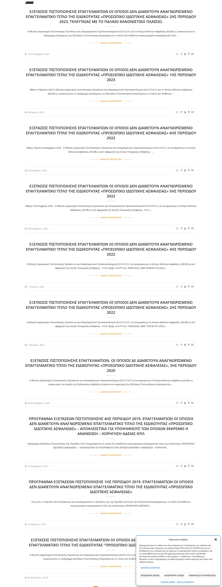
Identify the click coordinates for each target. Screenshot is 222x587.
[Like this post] (177, 53)
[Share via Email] (192, 53)
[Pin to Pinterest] (189, 53)
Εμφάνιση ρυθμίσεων (202, 575)
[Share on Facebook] (181, 53)
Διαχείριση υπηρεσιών (150, 567)
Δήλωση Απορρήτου (185, 582)
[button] (215, 539)
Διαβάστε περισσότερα (111, 43)
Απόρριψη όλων (174, 575)
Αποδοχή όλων (150, 575)
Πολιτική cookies (168, 582)
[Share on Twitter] (185, 53)
